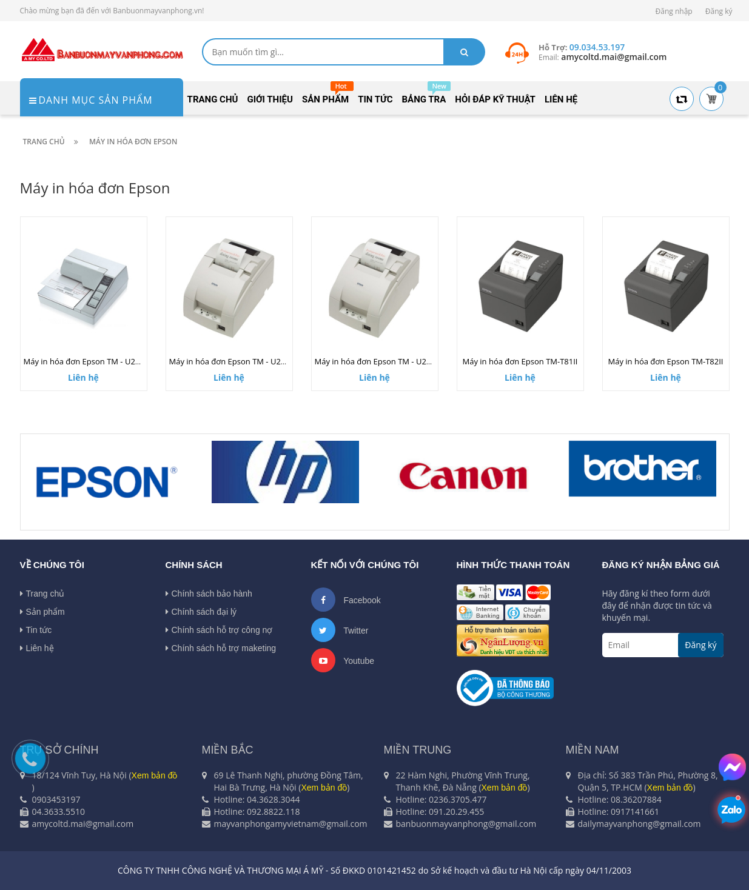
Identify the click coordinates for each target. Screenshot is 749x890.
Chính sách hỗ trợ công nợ (219, 630)
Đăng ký (719, 11)
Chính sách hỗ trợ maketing (221, 648)
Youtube (343, 660)
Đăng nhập (674, 11)
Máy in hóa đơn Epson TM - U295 (84, 361)
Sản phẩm (42, 612)
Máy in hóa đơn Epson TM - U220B (232, 361)
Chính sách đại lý (201, 612)
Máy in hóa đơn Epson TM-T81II (520, 361)
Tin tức (36, 630)
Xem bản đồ (155, 775)
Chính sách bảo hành (209, 593)
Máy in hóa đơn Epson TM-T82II (666, 361)
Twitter (340, 630)
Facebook (346, 599)
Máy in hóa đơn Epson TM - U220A (377, 361)
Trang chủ (42, 593)
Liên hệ (37, 648)
